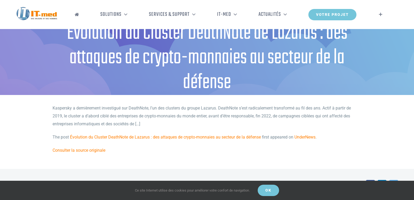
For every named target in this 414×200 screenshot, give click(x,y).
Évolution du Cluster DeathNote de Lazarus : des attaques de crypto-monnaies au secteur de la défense (165, 137)
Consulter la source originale (79, 150)
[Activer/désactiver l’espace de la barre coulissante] (380, 14)
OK (268, 190)
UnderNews (305, 137)
